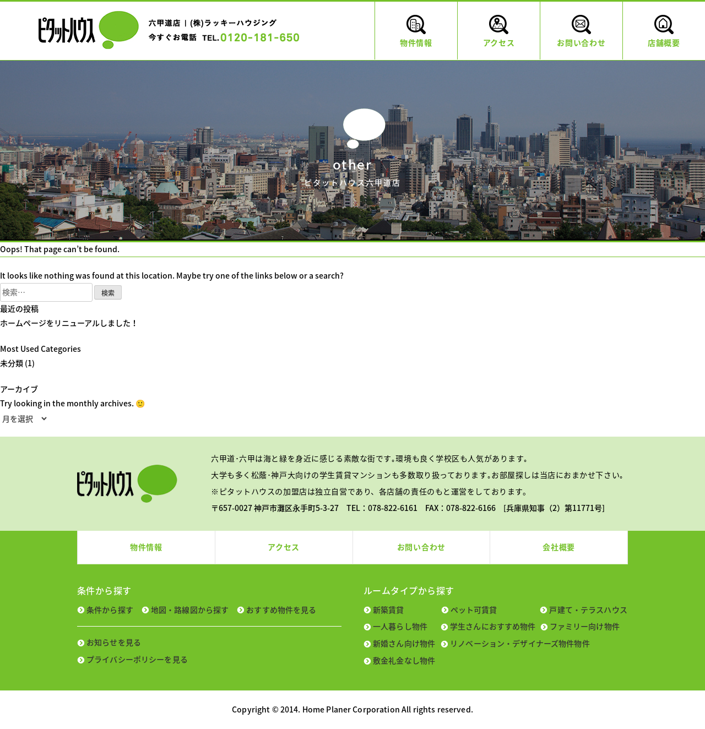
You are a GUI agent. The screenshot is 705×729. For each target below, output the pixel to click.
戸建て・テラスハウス (588, 609)
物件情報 (146, 546)
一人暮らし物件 (400, 626)
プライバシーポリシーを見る (137, 659)
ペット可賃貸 (474, 609)
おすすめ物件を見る (281, 609)
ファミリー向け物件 (585, 626)
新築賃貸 (388, 609)
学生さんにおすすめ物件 (493, 626)
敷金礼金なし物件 (404, 660)
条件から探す (109, 609)
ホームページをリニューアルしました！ (69, 322)
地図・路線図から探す (190, 609)
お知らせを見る (113, 642)
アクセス (284, 546)
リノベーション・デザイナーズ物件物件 (520, 643)
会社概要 (559, 546)
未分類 (11, 362)
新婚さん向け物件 (404, 643)
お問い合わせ (421, 546)
